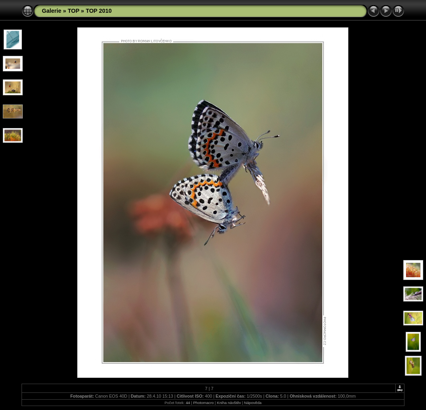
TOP (73, 11)
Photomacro (203, 402)
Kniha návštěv (229, 402)
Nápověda (253, 402)
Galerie (51, 11)
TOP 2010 (99, 11)
